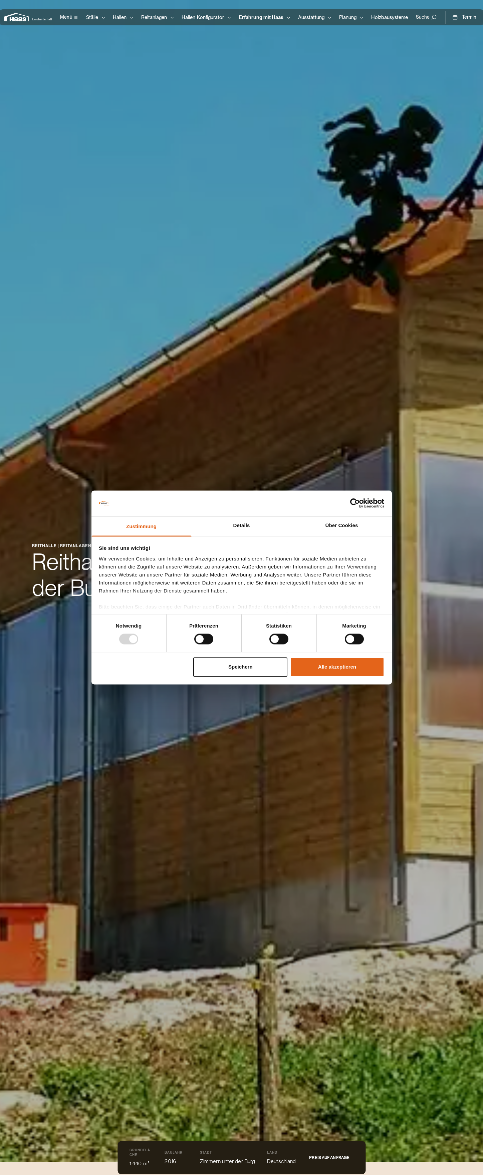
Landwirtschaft (42, 19)
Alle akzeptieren (337, 667)
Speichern (240, 667)
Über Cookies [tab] (341, 525)
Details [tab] (241, 525)
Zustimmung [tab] (141, 526)
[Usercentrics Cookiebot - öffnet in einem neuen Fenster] (355, 503)
